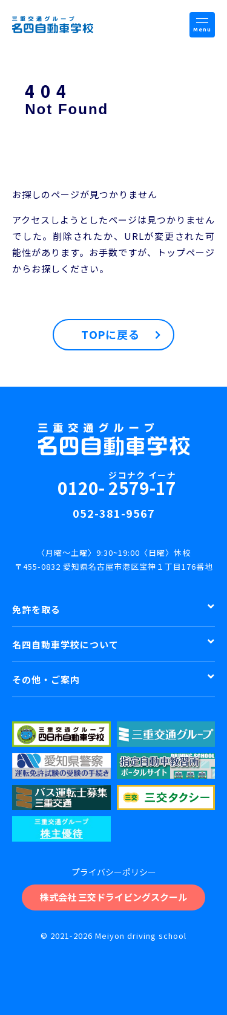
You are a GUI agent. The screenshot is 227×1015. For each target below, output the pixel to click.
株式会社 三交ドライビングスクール (113, 897)
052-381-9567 (114, 512)
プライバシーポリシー (113, 872)
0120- (117, 483)
